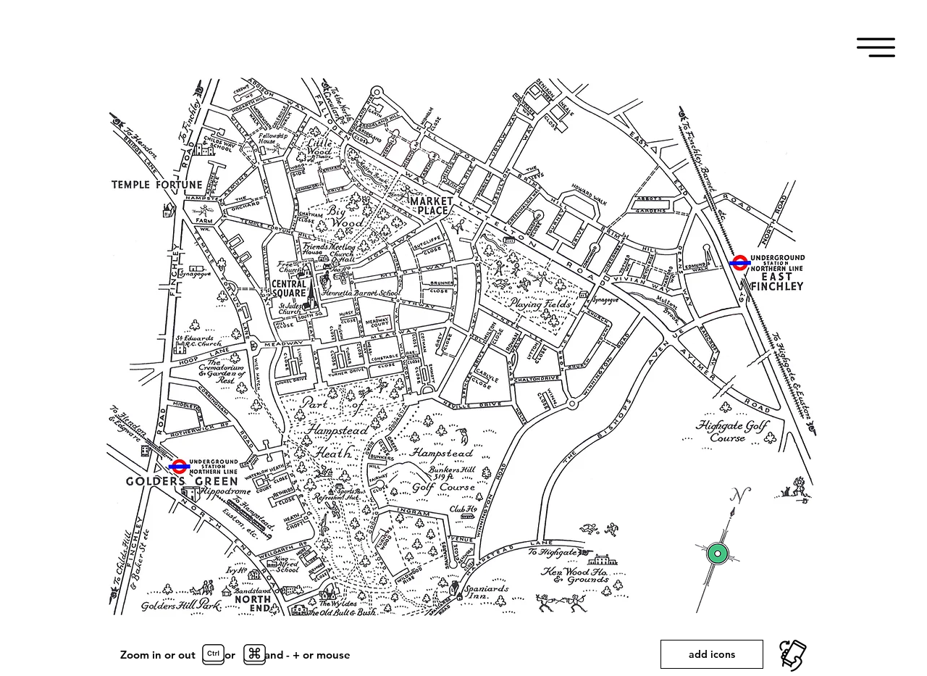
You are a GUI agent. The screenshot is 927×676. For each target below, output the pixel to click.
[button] (876, 47)
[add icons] (711, 654)
